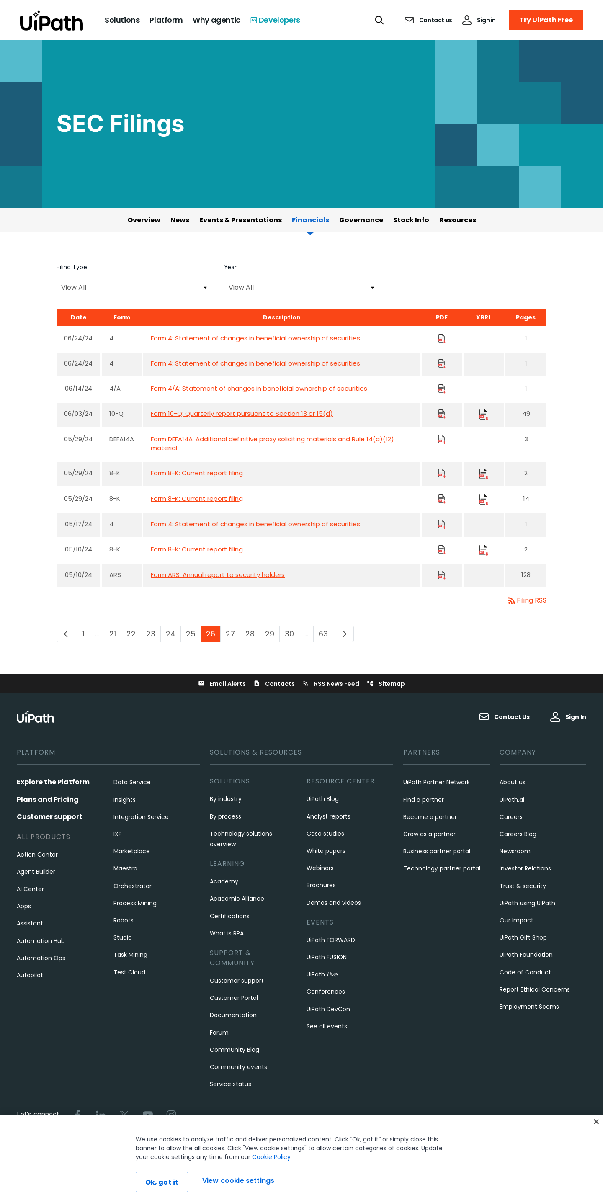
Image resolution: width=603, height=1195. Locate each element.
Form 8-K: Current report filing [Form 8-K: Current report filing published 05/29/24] (197, 473)
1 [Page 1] (86, 633)
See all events (327, 1026)
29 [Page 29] (272, 633)
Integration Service (141, 817)
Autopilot (30, 975)
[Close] (596, 1139)
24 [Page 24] (173, 633)
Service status (230, 1084)
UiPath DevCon (328, 1009)
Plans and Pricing (48, 799)
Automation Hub (41, 941)
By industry (226, 799)
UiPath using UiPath (527, 903)
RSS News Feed (330, 684)
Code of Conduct (525, 972)
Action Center (37, 854)
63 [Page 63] (325, 633)
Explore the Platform (53, 782)
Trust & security (523, 886)
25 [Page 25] (193, 633)
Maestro (125, 868)
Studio (122, 937)
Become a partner (430, 817)
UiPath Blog (323, 799)
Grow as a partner (429, 834)
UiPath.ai (512, 800)
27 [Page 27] (232, 633)
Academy (224, 881)
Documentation (233, 1015)
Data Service (132, 782)
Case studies (325, 833)
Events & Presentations (240, 220)
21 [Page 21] (115, 633)
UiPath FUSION (327, 957)
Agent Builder (36, 872)
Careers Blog (518, 834)
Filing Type (72, 266)
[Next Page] (343, 634)
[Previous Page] (67, 634)
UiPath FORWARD (331, 940)
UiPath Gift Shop (523, 937)
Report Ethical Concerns (535, 989)
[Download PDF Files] (442, 338)
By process (225, 816)
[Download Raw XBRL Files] (483, 414)
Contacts (274, 684)
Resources (457, 220)
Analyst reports (328, 816)
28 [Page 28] (252, 633)
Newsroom (515, 851)
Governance (361, 220)
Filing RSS (526, 600)
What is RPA (227, 933)
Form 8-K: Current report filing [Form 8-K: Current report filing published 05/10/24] (197, 549)
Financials (310, 220)
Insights (124, 800)
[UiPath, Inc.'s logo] (36, 717)
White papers (326, 851)
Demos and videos (334, 903)
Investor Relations (525, 868)
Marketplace (131, 851)
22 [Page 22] (133, 633)
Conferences (326, 991)
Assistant (30, 923)
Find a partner (423, 800)
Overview (143, 220)
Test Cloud (129, 972)
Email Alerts (222, 684)
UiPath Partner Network (436, 782)
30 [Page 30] (291, 633)
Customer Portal (234, 998)
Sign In (568, 717)
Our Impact (516, 920)
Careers (511, 817)
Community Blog (234, 1050)
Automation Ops (41, 958)
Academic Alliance (237, 898)
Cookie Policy (271, 1174)
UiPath (322, 974)
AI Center (30, 889)
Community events (238, 1067)
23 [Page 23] (153, 633)
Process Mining (135, 903)
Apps (24, 906)
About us (513, 782)
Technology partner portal (441, 868)
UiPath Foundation (526, 954)
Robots (123, 920)
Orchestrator (132, 886)
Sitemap (386, 684)
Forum (219, 1032)
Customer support (49, 817)
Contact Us (504, 717)
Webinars (320, 868)
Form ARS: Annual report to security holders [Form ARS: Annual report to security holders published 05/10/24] (218, 574)
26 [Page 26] (213, 633)
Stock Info (411, 220)
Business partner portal (436, 851)
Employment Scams (529, 1006)
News (179, 220)
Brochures (321, 885)
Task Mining (130, 954)
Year (230, 266)
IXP (117, 834)
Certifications (230, 916)
